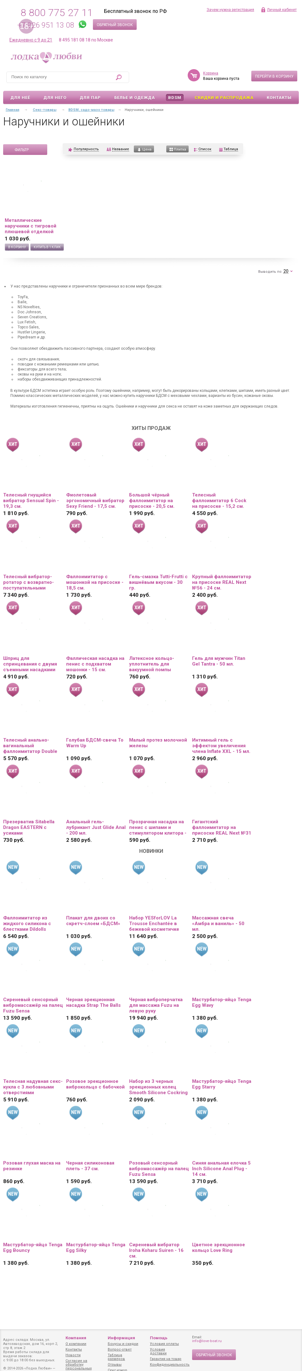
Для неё (20, 97)
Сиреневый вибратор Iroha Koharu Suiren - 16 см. (156, 1250)
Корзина (210, 73)
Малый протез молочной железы (158, 743)
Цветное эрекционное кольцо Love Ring (218, 1247)
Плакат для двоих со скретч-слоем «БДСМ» (93, 920)
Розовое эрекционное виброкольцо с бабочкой (95, 1084)
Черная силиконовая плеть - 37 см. (90, 1165)
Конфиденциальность (170, 1365)
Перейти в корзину (274, 76)
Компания (76, 1337)
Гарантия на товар (165, 1359)
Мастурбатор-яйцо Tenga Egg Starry (221, 1084)
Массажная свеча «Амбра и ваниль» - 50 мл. (218, 923)
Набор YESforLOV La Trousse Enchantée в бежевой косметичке (154, 923)
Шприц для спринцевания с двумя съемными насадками (30, 663)
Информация (121, 1337)
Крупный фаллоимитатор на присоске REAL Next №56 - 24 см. (221, 582)
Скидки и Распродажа (224, 97)
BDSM (174, 97)
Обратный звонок (115, 25)
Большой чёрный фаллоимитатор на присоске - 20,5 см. (151, 500)
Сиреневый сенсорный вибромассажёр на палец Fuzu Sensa (33, 1005)
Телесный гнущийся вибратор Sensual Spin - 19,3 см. (31, 500)
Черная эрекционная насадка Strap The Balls (93, 1002)
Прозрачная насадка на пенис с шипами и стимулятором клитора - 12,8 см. (157, 827)
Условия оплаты (164, 1344)
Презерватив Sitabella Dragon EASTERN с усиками (28, 827)
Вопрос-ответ (120, 1349)
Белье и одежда (134, 97)
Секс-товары (44, 110)
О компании (76, 1344)
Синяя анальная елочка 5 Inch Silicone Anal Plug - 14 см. (221, 1168)
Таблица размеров (116, 1357)
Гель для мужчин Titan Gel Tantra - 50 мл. (218, 661)
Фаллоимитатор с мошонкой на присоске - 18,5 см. (94, 582)
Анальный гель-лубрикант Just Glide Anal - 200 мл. (96, 827)
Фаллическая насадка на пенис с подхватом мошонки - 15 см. (95, 663)
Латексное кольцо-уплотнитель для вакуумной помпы (151, 663)
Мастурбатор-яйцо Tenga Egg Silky (95, 1247)
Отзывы (115, 1365)
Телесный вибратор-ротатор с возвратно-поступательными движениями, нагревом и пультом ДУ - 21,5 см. (32, 582)
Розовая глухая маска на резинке (31, 1165)
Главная (12, 110)
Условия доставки (158, 1351)
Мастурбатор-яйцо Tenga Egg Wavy (221, 1002)
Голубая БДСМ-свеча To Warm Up (94, 743)
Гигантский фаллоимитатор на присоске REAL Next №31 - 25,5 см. (221, 827)
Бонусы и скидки (123, 1344)
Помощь (159, 1337)
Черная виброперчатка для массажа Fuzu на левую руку (156, 1005)
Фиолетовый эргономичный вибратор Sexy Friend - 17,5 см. (95, 500)
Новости (73, 1355)
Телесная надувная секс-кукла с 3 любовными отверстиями (33, 1086)
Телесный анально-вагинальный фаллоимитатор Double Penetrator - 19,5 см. (30, 745)
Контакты (279, 97)
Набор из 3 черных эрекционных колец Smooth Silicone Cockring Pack (158, 1086)
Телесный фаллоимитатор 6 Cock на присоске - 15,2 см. (219, 500)
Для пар (90, 97)
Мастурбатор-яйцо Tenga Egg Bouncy (32, 1247)
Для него (54, 97)
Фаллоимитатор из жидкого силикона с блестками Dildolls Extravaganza (27, 923)
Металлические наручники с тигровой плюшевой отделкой (30, 225)
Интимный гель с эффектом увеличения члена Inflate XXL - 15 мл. (221, 745)
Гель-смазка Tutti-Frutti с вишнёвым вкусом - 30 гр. (158, 582)
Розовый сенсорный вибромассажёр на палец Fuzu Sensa (159, 1168)
